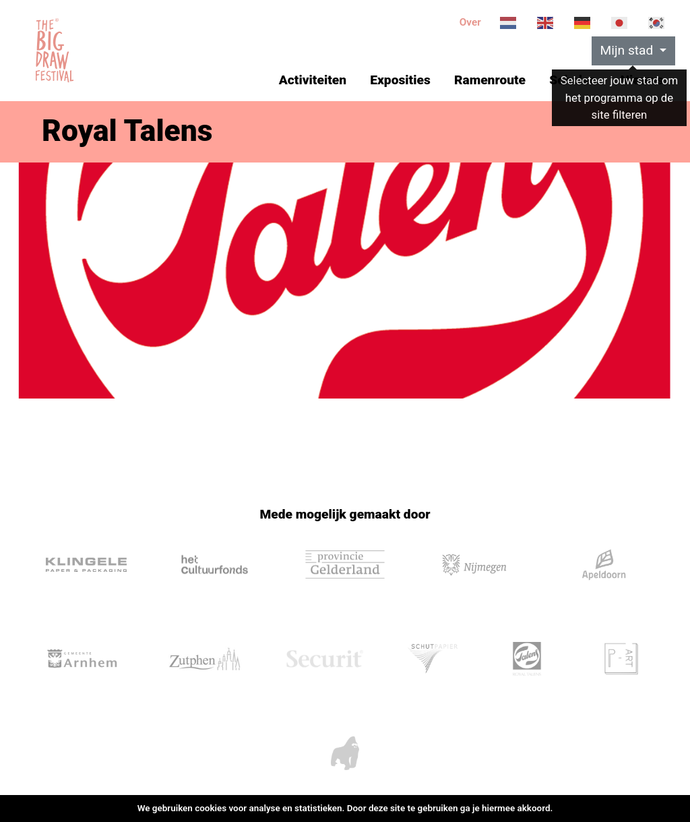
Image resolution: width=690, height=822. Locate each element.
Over (470, 22)
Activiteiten (312, 80)
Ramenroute (490, 80)
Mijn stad (628, 50)
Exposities (400, 80)
